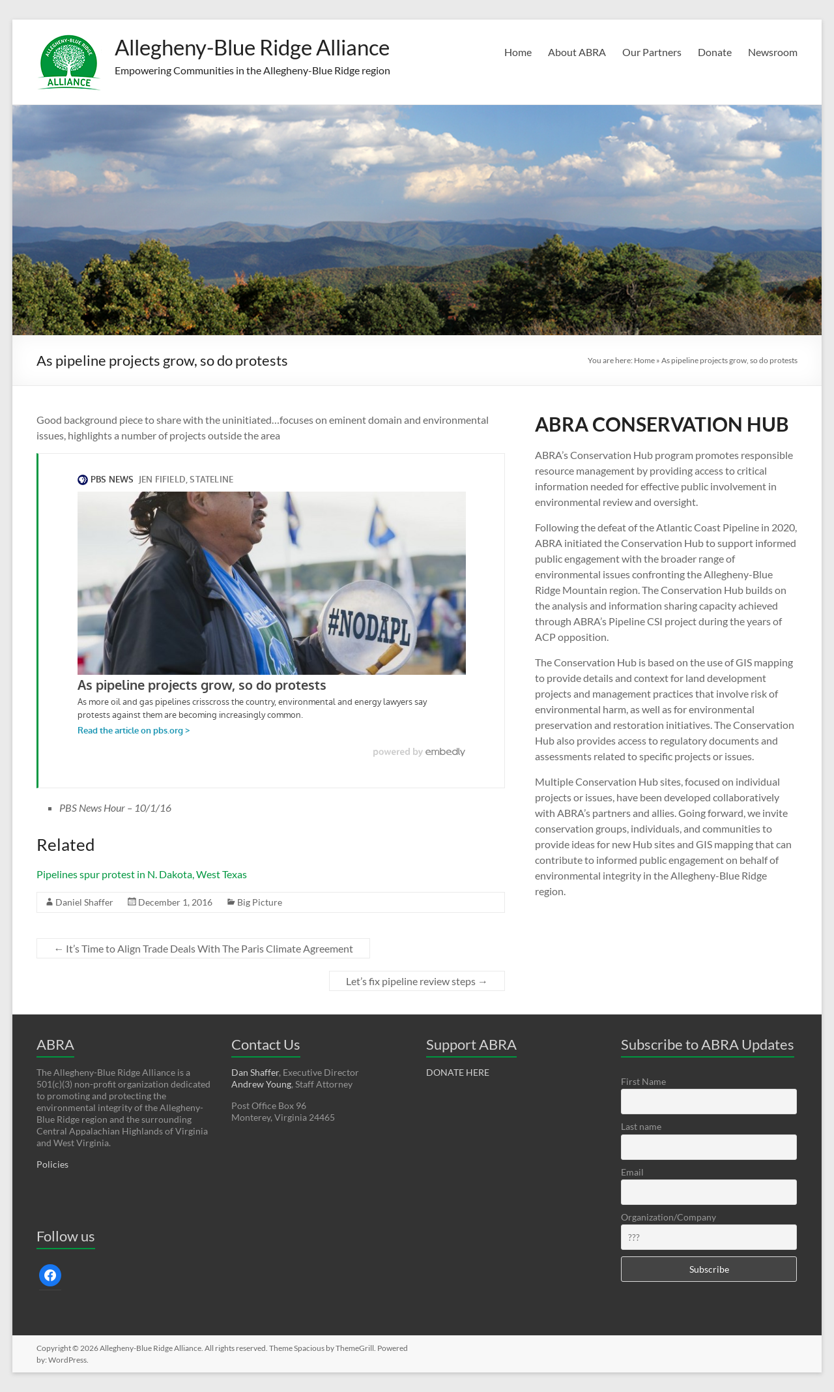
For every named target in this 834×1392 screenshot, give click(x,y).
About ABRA (577, 52)
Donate (715, 52)
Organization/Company (668, 1216)
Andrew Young (261, 1083)
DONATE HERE (457, 1072)
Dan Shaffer (255, 1072)
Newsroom (773, 52)
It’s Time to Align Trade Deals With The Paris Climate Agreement (203, 948)
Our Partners (652, 52)
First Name (643, 1081)
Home (518, 52)
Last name (641, 1126)
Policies (52, 1164)
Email (632, 1171)
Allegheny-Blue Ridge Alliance (266, 47)
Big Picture (259, 902)
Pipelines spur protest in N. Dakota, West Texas (141, 874)
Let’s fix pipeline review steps (417, 981)
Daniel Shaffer (84, 902)
